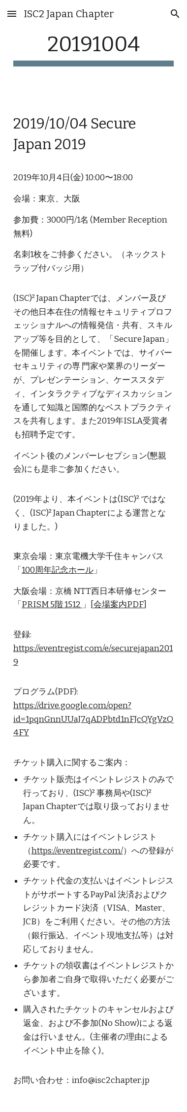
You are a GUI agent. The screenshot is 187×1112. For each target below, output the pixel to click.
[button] (12, 13)
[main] (93, 49)
